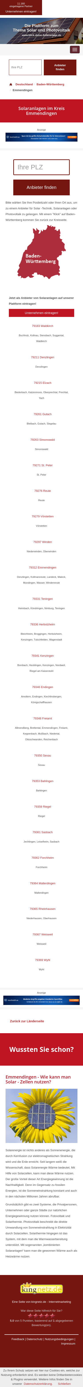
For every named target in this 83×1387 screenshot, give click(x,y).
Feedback (18, 1339)
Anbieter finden (60, 67)
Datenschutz (34, 1339)
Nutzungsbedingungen (59, 1339)
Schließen (64, 1383)
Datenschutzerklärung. (38, 1383)
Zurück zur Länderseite (27, 1021)
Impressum (68, 1343)
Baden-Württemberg (50, 84)
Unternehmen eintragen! (41, 313)
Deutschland (21, 84)
